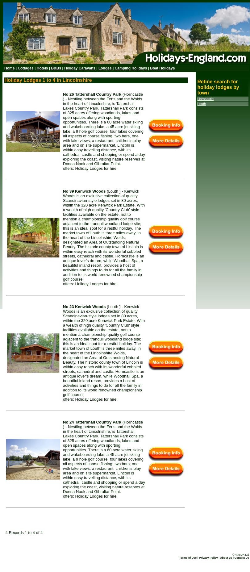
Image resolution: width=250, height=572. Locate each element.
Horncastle (206, 99)
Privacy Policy (208, 557)
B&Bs (56, 68)
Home (9, 68)
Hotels (42, 68)
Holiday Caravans (79, 68)
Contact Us (241, 557)
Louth (202, 104)
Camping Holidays (131, 68)
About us (226, 557)
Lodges (105, 68)
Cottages (25, 68)
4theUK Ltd (242, 554)
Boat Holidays (162, 68)
